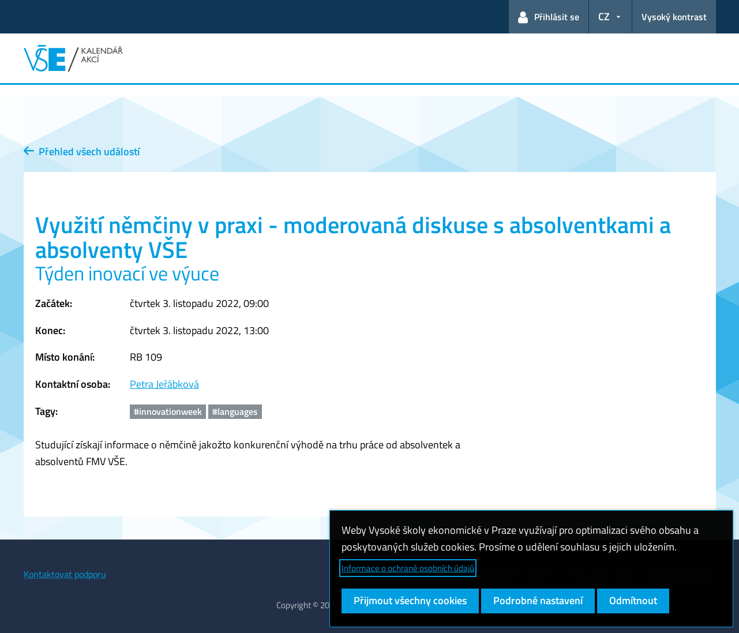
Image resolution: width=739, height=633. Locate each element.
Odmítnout (633, 600)
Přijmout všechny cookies (410, 600)
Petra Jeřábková (164, 384)
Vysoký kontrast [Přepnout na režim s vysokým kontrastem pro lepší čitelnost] (674, 17)
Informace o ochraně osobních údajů (408, 568)
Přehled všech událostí (82, 151)
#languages (235, 411)
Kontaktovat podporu (65, 574)
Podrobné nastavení (538, 600)
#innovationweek (168, 411)
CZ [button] (604, 16)
